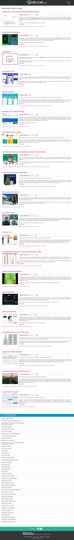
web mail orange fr (6, 480)
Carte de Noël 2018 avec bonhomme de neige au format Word (23, 152)
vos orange (4, 471)
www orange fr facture (7, 418)
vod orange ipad (5, 467)
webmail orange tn (6, 503)
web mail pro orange (7, 492)
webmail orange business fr (8, 519)
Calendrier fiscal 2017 (10, 392)
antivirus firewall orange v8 (8, 436)
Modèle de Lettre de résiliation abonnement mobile (20, 12)
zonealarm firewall (6, 473)
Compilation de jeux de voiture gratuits (16, 371)
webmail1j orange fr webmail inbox (11, 489)
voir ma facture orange (7, 429)
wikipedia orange (6, 446)
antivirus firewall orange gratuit (9, 460)
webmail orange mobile (7, 508)
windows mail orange (7, 496)
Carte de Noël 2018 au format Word (14, 172)
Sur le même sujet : (10, 415)
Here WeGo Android (9, 312)
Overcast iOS (6, 232)
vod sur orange (5, 464)
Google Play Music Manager (12, 352)
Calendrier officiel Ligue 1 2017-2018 (15, 332)
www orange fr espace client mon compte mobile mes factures (12, 423)
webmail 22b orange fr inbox (9, 478)
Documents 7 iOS (8, 71)
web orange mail (6, 515)
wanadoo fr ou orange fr (8, 440)
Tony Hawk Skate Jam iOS (10, 192)
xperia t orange (5, 469)
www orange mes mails (7, 483)
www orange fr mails (7, 499)
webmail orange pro (6, 510)
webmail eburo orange (7, 505)
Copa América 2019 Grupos (11, 132)
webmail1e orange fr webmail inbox (11, 421)
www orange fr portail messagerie (10, 433)
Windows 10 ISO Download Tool (13, 111)
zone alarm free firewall (8, 476)
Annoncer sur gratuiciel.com (37, 538)
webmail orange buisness (8, 521)
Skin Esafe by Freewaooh (11, 32)
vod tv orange (5, 453)
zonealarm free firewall (7, 457)
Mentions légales (28, 536)
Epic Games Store (8, 213)
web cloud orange (6, 448)
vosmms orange (5, 455)
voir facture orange (6, 431)
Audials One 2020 (8, 292)
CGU (37, 536)
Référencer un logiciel (45, 536)
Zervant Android (8, 92)
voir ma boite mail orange (8, 494)
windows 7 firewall (6, 438)
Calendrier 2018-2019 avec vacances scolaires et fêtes (21, 252)
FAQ (34, 536)
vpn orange (4, 451)
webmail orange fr (6, 426)
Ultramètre (6, 52)
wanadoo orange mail (7, 512)
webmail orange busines (8, 517)
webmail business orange (8, 485)
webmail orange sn (6, 487)
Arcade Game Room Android (12, 271)
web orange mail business (8, 501)
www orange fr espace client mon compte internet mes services (12, 443)
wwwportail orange (6, 462)
